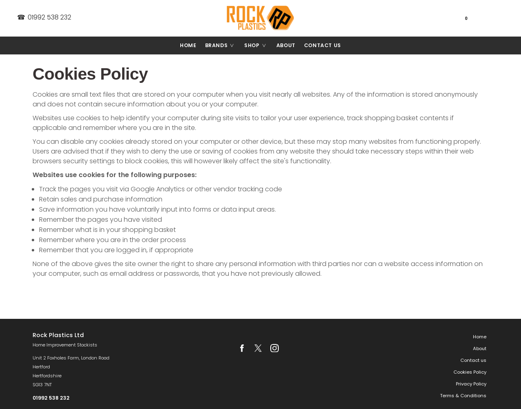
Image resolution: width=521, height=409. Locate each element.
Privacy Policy (471, 384)
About (286, 45)
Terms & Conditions (463, 395)
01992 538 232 (43, 17)
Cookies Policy (469, 372)
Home (188, 45)
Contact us (322, 45)
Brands (222, 45)
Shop (258, 45)
